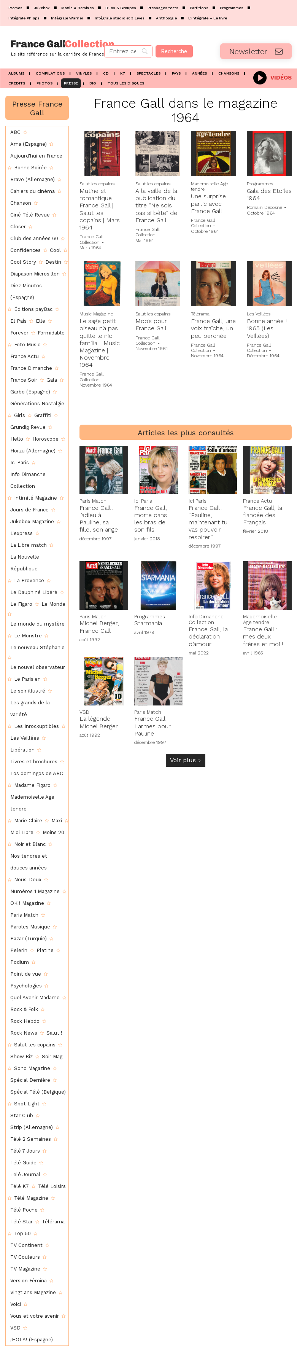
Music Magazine (96, 314)
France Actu (255, 500)
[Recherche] (174, 51)
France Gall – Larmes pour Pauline (152, 723)
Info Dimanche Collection (204, 618)
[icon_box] (272, 77)
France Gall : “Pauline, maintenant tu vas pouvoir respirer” (208, 521)
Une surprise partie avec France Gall (208, 203)
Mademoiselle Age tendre (209, 186)
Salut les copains (96, 183)
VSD (83, 709)
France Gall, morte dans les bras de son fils (150, 517)
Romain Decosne (264, 207)
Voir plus (185, 757)
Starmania (148, 621)
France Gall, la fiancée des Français (262, 514)
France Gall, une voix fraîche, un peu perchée (213, 328)
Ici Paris (142, 500)
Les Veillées (258, 314)
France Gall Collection (91, 239)
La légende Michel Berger (98, 719)
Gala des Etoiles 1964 (269, 194)
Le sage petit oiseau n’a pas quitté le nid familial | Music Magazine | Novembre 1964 (99, 342)
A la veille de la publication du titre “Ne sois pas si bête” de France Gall (156, 205)
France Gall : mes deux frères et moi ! (263, 634)
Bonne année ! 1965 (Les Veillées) (267, 328)
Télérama (200, 314)
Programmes (260, 183)
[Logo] (49, 47)
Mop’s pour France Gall (151, 324)
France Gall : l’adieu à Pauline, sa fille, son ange (98, 517)
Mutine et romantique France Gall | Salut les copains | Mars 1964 (99, 209)
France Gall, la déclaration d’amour (208, 634)
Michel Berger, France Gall (99, 625)
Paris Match (91, 500)
